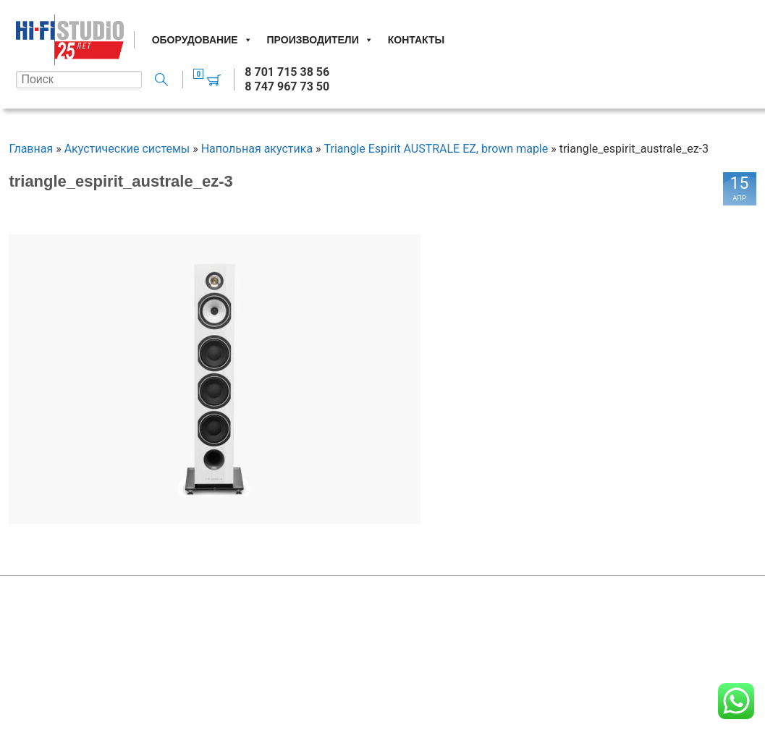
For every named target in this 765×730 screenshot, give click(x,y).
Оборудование (202, 40)
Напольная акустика (257, 149)
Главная (31, 149)
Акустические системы (127, 149)
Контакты (416, 40)
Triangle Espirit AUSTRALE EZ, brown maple (436, 149)
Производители (320, 40)
